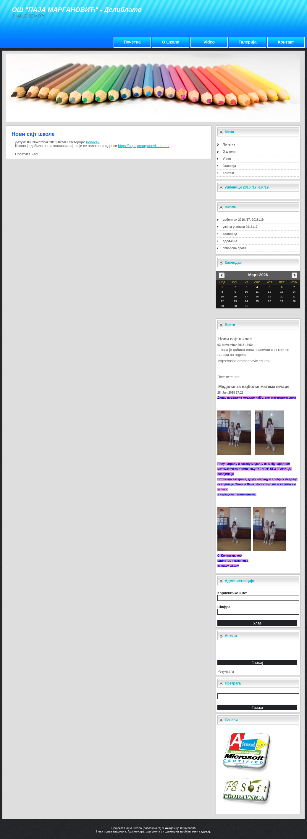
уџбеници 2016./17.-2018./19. (243, 219)
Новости (92, 142)
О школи (171, 42)
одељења (230, 241)
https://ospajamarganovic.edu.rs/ (243, 361)
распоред (230, 234)
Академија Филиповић (180, 828)
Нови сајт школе (235, 338)
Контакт (286, 42)
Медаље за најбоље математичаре (253, 386)
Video (209, 42)
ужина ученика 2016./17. (240, 226)
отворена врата (234, 248)
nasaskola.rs (152, 828)
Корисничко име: (232, 593)
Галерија (248, 42)
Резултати (225, 671)
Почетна (132, 42)
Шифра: (224, 607)
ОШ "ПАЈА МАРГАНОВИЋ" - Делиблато (77, 9)
